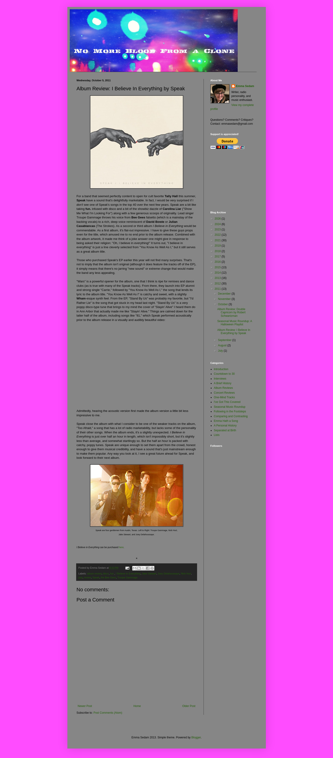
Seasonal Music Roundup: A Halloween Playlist (234, 323)
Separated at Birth (225, 430)
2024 (218, 224)
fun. (112, 573)
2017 (218, 256)
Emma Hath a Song (226, 421)
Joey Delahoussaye (168, 573)
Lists (217, 435)
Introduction (221, 369)
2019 (218, 245)
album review (94, 573)
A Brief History (222, 383)
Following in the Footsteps (230, 411)
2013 (218, 278)
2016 (218, 261)
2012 (218, 283)
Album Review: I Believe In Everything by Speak (233, 331)
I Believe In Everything (128, 573)
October (223, 304)
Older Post (188, 706)
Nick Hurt (186, 573)
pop (80, 577)
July (221, 350)
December (224, 293)
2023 (218, 229)
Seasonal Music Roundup (230, 406)
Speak (95, 577)
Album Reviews (223, 388)
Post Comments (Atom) (107, 712)
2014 (218, 272)
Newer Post (85, 706)
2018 (218, 251)
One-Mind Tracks (224, 397)
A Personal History (225, 425)
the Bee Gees (108, 577)
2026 (218, 218)
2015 (218, 267)
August (222, 345)
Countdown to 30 (224, 373)
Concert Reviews (224, 392)
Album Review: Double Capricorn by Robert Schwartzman (231, 312)
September (225, 340)
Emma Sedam (245, 86)
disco (106, 573)
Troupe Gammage (127, 577)
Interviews (220, 378)
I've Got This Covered (227, 402)
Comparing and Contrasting (231, 416)
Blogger (196, 737)
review (87, 577)
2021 (218, 240)
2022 (218, 234)
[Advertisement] (233, 180)
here (121, 547)
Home (137, 706)
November (224, 299)
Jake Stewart (149, 573)
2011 (218, 288)
